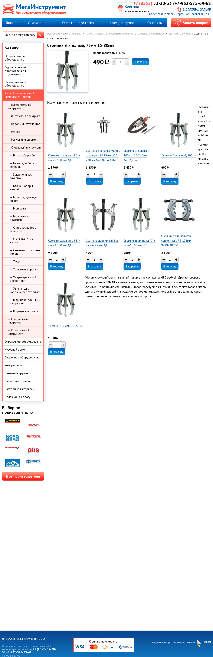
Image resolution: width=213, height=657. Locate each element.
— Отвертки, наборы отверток (23, 229)
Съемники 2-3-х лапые (180, 33)
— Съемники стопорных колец (25, 252)
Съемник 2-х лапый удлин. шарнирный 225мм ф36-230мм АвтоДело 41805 (103, 155)
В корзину (140, 62)
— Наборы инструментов (24, 124)
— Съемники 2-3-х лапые (21, 240)
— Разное (14, 132)
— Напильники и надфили (20, 218)
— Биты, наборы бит (23, 155)
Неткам (206, 642)
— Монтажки (18, 208)
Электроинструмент (17, 381)
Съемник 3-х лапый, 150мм (65, 326)
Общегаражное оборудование (15, 57)
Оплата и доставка (78, 22)
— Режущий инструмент (23, 140)
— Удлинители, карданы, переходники (25, 290)
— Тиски (15, 261)
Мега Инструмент (57, 33)
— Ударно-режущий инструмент (23, 279)
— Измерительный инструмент (20, 106)
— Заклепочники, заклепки (21, 176)
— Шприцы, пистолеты (24, 311)
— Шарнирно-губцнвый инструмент (25, 301)
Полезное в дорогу (17, 397)
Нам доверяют (122, 22)
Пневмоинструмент (17, 373)
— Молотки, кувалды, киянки (23, 198)
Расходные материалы (20, 389)
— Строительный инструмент (18, 332)
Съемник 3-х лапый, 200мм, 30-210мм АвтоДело (136, 155)
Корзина (132, 6)
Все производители (23, 476)
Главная (12, 22)
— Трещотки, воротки (23, 269)
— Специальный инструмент (18, 320)
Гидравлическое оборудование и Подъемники (16, 70)
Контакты (155, 22)
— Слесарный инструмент (24, 147)
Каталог (76, 33)
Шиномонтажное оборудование (15, 83)
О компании (37, 22)
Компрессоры (14, 365)
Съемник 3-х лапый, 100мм (178, 155)
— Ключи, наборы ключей (21, 187)
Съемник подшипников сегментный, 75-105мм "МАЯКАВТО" (176, 240)
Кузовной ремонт (16, 349)
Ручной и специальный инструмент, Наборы (110, 33)
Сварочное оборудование (22, 357)
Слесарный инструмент (151, 33)
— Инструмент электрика (24, 116)
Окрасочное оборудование (23, 342)
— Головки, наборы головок (22, 165)
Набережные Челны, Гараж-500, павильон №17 (180, 14)
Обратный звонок (197, 9)
